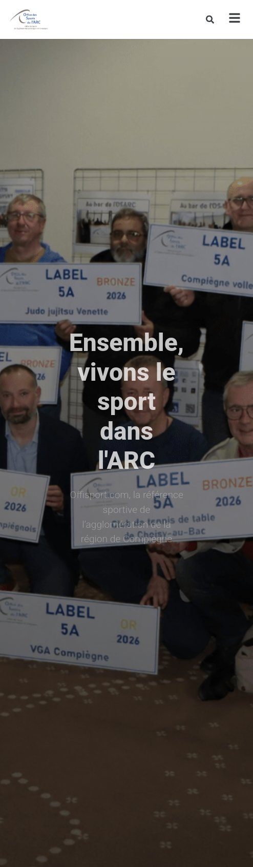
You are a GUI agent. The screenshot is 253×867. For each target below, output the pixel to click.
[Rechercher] (210, 19)
